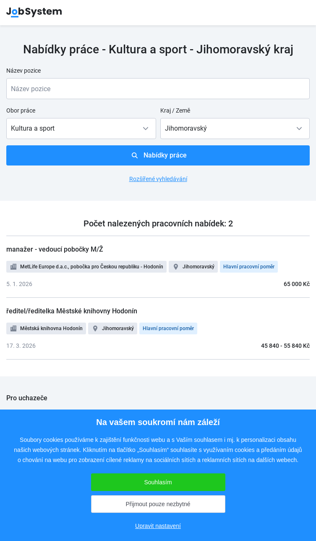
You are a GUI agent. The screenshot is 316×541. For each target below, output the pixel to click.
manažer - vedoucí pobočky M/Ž (54, 249)
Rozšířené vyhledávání (158, 179)
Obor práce (20, 110)
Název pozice (23, 70)
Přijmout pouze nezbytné (157, 504)
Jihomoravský (198, 267)
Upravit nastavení (158, 526)
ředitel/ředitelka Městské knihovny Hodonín (71, 311)
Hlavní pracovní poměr (248, 267)
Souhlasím (158, 482)
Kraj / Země (175, 110)
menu (299, 12)
